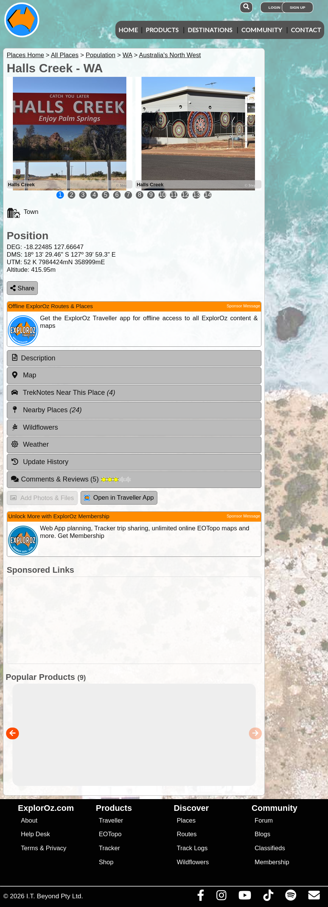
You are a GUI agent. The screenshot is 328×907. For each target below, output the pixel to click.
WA (127, 55)
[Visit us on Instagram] (221, 897)
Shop (106, 862)
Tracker (109, 848)
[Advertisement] (168, 620)
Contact (306, 29)
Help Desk (35, 834)
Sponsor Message (243, 306)
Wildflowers (193, 862)
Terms (29, 848)
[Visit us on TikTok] (268, 897)
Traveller (111, 820)
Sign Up (297, 7)
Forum (264, 820)
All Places (65, 55)
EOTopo (110, 834)
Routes (187, 834)
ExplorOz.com (46, 808)
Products (162, 29)
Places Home (25, 55)
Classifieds (270, 848)
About (29, 820)
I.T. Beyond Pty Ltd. (54, 896)
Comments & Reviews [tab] (71, 479)
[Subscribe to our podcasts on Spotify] (290, 897)
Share (22, 288)
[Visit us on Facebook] (200, 897)
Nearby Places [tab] (46, 410)
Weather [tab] (30, 444)
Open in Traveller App (119, 497)
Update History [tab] (39, 462)
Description (38, 358)
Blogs (262, 834)
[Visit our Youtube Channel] (244, 897)
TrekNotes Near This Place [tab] (63, 392)
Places (186, 820)
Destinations (210, 29)
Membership (272, 862)
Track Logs (192, 848)
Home (128, 29)
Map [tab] (23, 375)
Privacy (56, 848)
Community (261, 29)
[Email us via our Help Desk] (313, 897)
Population (100, 55)
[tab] (134, 358)
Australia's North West (170, 55)
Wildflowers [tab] (34, 427)
